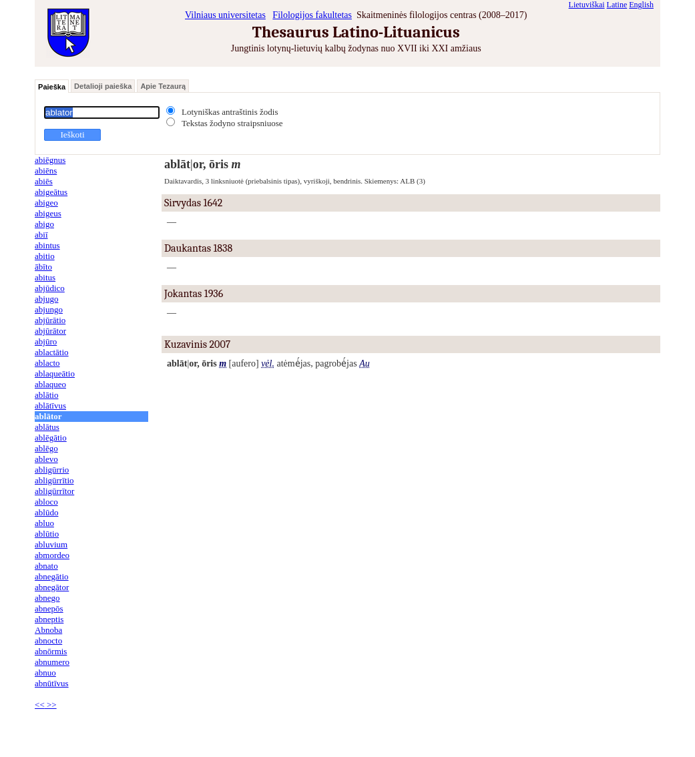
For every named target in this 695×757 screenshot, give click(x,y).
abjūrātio (50, 320)
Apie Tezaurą (163, 86)
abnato (46, 566)
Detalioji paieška (103, 86)
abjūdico (50, 288)
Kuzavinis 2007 (197, 344)
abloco (46, 502)
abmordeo (52, 555)
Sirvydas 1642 (193, 203)
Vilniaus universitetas (225, 15)
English (641, 4)
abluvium (51, 544)
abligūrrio (52, 470)
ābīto (43, 267)
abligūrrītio (54, 480)
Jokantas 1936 (193, 294)
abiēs (44, 181)
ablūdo (46, 512)
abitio (45, 256)
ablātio (46, 395)
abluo (44, 523)
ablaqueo (50, 384)
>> (51, 705)
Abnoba (48, 630)
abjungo (49, 309)
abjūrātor (50, 331)
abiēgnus (50, 160)
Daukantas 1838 (198, 248)
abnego (47, 598)
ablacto (47, 363)
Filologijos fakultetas (312, 15)
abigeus (48, 213)
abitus (45, 277)
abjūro (46, 341)
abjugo (46, 299)
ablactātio (52, 352)
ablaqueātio (55, 373)
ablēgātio (51, 438)
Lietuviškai (587, 4)
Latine (617, 4)
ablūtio (47, 534)
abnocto (48, 641)
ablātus (47, 427)
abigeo (46, 203)
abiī (41, 235)
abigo (44, 224)
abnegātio (52, 576)
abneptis (49, 619)
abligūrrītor (54, 491)
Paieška (51, 87)
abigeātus (51, 192)
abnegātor (52, 587)
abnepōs (49, 608)
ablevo (46, 459)
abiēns (46, 171)
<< (40, 705)
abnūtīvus (52, 683)
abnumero (52, 662)
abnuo (45, 673)
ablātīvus (50, 406)
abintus (47, 245)
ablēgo (46, 448)
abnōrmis (51, 651)
